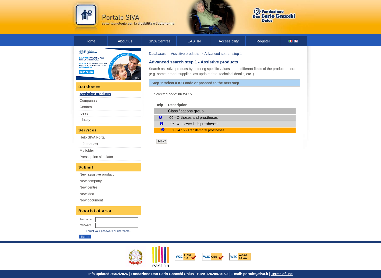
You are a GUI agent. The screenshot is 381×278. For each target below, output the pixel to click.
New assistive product (97, 174)
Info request (89, 144)
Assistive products (95, 94)
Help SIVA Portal (92, 137)
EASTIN (194, 41)
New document (91, 200)
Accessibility (229, 41)
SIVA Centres (160, 41)
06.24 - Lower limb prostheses (194, 124)
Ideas (84, 113)
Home (90, 41)
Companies (88, 100)
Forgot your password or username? (108, 230)
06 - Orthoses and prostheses (193, 117)
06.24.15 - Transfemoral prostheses (198, 130)
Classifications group (186, 111)
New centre (88, 187)
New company (91, 181)
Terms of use (282, 274)
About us (125, 41)
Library (85, 120)
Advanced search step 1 (223, 54)
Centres (86, 107)
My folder (87, 150)
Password (85, 224)
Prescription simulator (96, 157)
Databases (157, 54)
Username (85, 219)
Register (263, 41)
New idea (87, 194)
